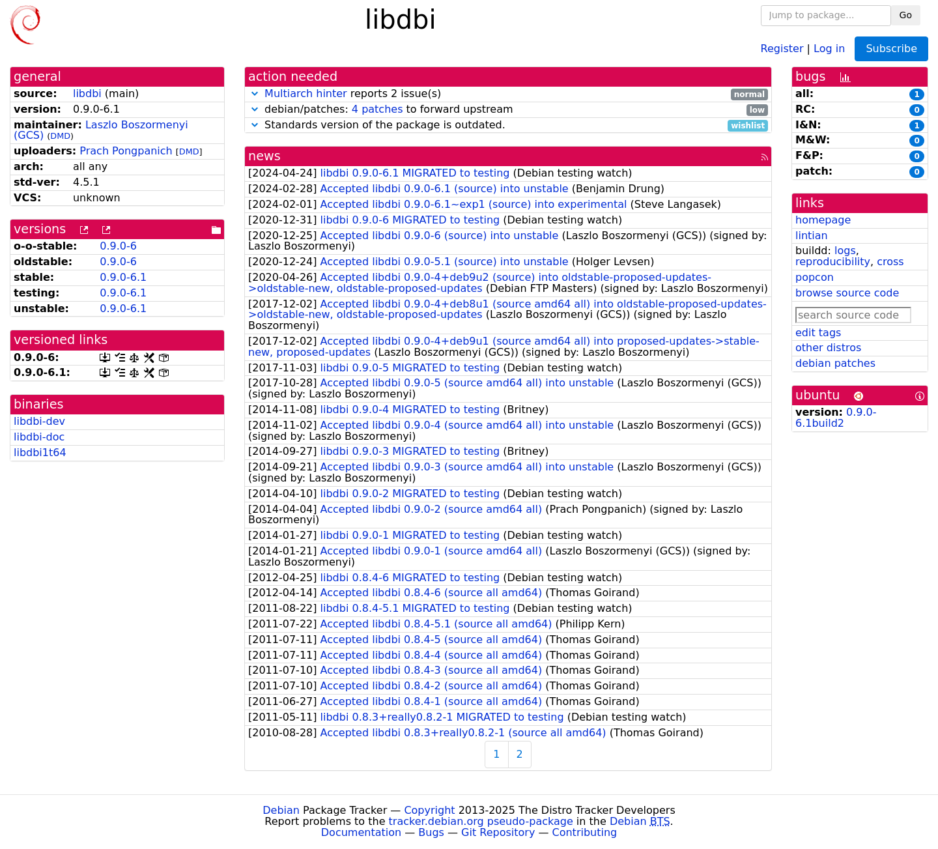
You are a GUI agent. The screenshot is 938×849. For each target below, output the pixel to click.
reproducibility (832, 261)
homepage (823, 220)
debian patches (835, 363)
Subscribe (891, 48)
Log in (829, 48)
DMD (60, 136)
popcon (814, 277)
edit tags (818, 332)
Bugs (431, 832)
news (264, 156)
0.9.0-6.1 (123, 277)
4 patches (377, 109)
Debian (281, 810)
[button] (254, 93)
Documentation (361, 832)
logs (845, 250)
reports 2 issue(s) (508, 94)
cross (890, 261)
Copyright (429, 810)
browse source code (847, 293)
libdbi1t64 (40, 452)
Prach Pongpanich (125, 151)
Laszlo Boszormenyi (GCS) (101, 130)
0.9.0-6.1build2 (836, 417)
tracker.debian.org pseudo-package (481, 821)
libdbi (87, 93)
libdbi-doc (39, 437)
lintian (811, 235)
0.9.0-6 (118, 246)
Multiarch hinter (305, 93)
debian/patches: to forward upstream (508, 109)
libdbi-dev (39, 421)
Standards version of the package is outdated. (508, 125)
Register (782, 48)
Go (906, 15)
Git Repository (498, 832)
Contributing (585, 832)
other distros (828, 347)
